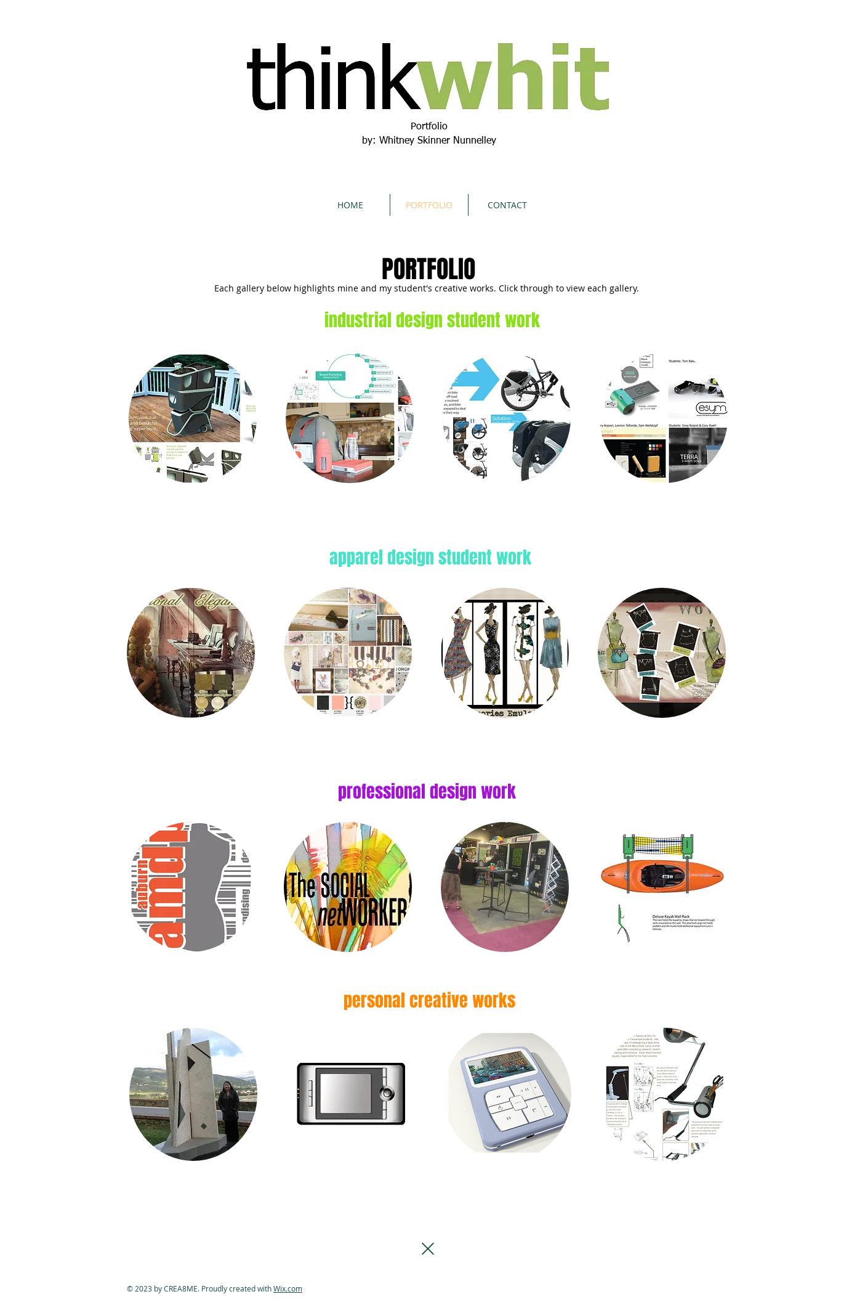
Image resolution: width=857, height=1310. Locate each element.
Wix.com (287, 1288)
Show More (429, 1176)
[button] (193, 1094)
